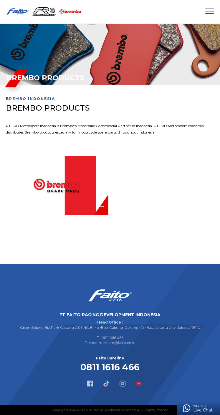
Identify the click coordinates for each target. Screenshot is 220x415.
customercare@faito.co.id (112, 343)
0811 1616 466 (112, 338)
